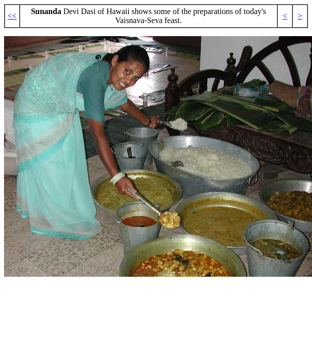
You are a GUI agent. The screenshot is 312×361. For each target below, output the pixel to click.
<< (12, 16)
